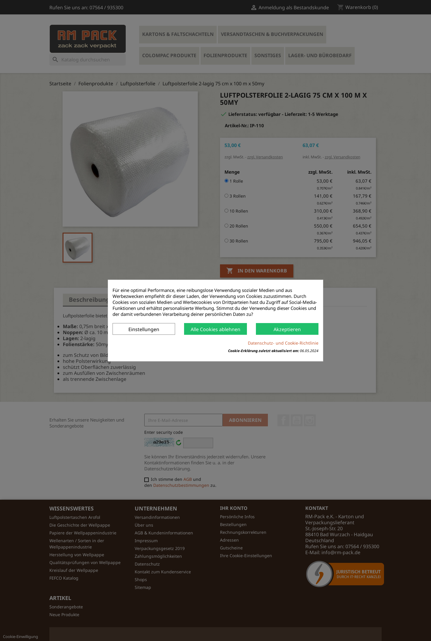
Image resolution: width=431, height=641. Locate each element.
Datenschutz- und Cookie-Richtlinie (283, 343)
